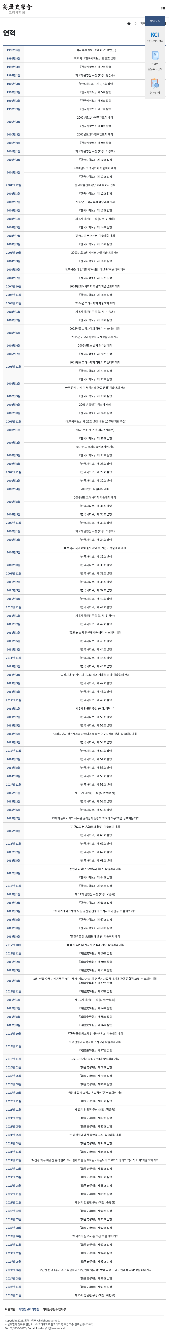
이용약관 (10, 1309)
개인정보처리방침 (29, 1309)
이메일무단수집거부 (54, 1309)
